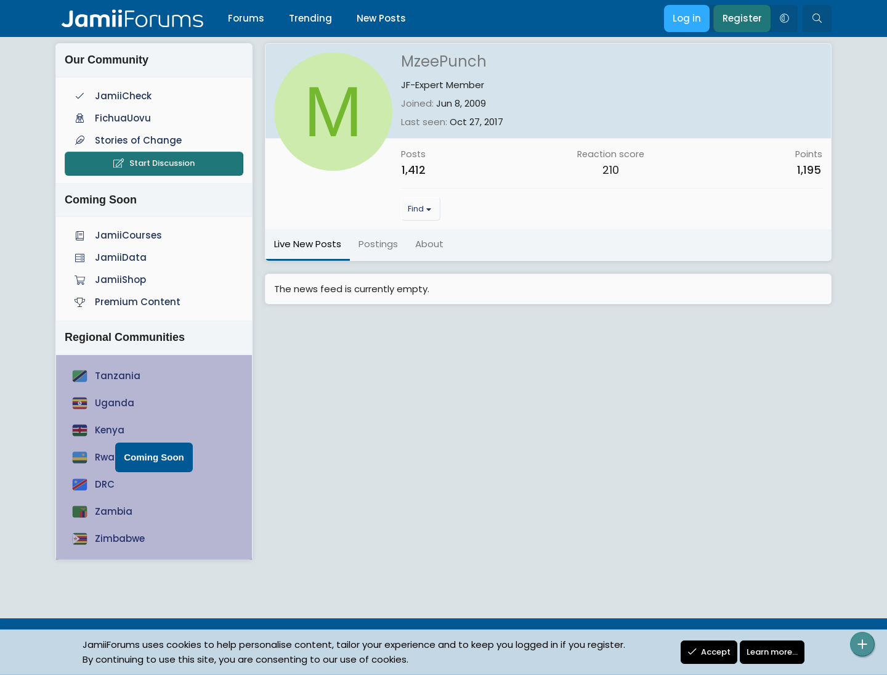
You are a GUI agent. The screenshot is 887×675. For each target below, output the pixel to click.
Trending (310, 18)
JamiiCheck (112, 95)
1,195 (809, 170)
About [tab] (429, 243)
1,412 (414, 170)
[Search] (817, 18)
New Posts (381, 18)
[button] (784, 18)
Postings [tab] (378, 243)
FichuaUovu (111, 118)
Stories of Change (127, 140)
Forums (246, 18)
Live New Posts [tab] (307, 243)
